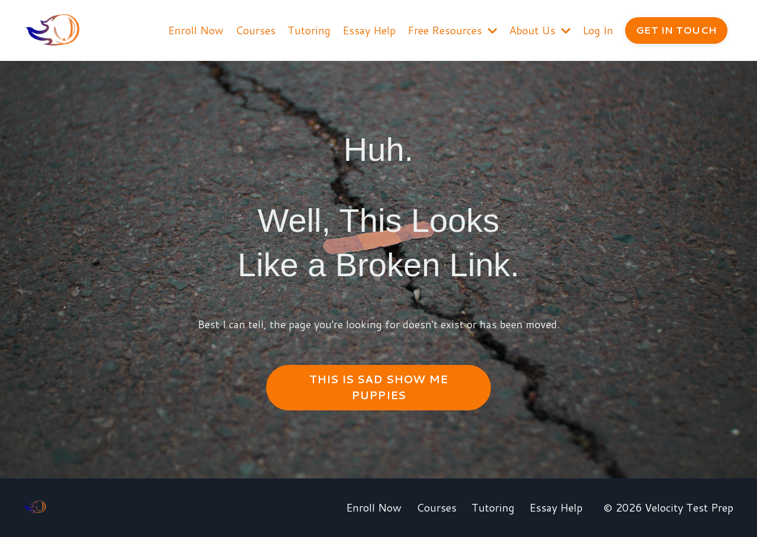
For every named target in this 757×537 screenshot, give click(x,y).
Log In (598, 30)
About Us (540, 30)
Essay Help (369, 30)
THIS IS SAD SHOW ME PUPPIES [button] (378, 387)
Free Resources (452, 30)
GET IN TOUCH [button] (676, 30)
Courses (255, 30)
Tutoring (309, 30)
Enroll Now (196, 30)
